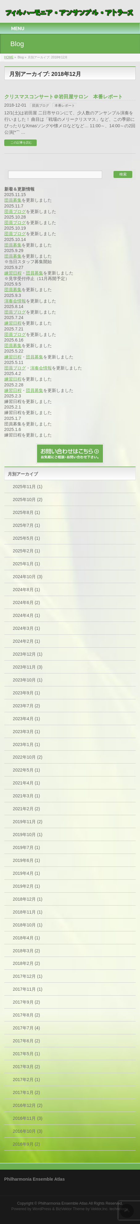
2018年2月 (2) (26, 963)
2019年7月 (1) (26, 847)
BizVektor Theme (70, 1209)
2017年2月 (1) (26, 1079)
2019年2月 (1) (26, 886)
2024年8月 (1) (26, 589)
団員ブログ (40, 105)
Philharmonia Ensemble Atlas (63, 1203)
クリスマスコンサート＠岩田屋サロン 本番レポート (63, 96)
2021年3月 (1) (26, 795)
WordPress (41, 1209)
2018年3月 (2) (26, 950)
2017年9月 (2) (26, 1002)
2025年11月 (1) (28, 486)
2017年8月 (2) (26, 1015)
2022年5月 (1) (26, 770)
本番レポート (65, 105)
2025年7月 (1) (26, 525)
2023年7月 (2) (26, 705)
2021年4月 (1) (26, 782)
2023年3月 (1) (26, 731)
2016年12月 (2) (28, 1105)
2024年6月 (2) (26, 602)
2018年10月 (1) (28, 924)
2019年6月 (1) (26, 860)
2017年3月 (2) (26, 1066)
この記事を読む (21, 142)
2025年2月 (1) (26, 550)
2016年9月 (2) (26, 1144)
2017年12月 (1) (28, 976)
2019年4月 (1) (26, 873)
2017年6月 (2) (26, 1040)
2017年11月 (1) (28, 989)
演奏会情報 (15, 300)
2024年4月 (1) (26, 615)
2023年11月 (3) (28, 667)
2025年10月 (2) (28, 499)
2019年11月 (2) (28, 821)
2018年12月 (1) (28, 899)
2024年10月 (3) (28, 576)
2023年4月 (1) (26, 718)
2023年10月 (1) (28, 679)
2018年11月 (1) (28, 912)
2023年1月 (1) (26, 744)
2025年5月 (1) (26, 538)
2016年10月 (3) (28, 1131)
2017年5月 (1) (26, 1053)
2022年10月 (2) (28, 757)
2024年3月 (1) (26, 628)
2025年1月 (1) (26, 563)
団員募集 (13, 200)
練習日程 (13, 272)
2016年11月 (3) (28, 1118)
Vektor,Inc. (100, 1209)
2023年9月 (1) (26, 692)
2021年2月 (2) (26, 808)
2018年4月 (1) (26, 937)
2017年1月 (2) (26, 1092)
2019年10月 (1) (28, 834)
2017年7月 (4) (26, 1027)
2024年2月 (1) (26, 641)
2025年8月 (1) (26, 512)
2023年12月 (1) (28, 654)
